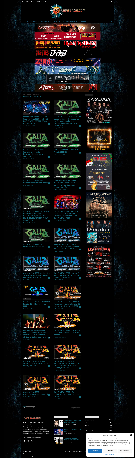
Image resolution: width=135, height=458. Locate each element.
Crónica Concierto (90, 431)
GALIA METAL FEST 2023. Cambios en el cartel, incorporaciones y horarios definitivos (34, 153)
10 (80, 335)
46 (49, 337)
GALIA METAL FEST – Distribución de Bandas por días (36, 393)
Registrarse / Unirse (28, 1)
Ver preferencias (125, 450)
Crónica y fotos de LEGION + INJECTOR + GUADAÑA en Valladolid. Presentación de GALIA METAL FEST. (66, 214)
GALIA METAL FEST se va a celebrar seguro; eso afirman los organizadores (35, 363)
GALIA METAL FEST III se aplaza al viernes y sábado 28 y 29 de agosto (67, 332)
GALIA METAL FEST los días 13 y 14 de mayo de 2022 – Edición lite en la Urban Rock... (36, 275)
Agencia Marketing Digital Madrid (32, 456)
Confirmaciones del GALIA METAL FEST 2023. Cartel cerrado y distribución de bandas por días (65, 183)
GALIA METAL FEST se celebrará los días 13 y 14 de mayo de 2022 (36, 304)
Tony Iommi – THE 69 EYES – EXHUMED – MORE (72, 421)
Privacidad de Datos (77, 451)
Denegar (110, 450)
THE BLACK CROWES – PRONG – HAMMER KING (71, 439)
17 (49, 124)
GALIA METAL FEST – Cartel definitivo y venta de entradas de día (66, 394)
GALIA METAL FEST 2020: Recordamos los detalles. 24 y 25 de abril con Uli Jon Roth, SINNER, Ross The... (66, 364)
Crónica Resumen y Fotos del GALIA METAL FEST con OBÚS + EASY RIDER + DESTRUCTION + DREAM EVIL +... (36, 120)
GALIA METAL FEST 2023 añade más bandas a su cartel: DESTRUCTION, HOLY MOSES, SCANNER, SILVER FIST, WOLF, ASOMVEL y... (36, 215)
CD (85, 428)
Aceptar (95, 450)
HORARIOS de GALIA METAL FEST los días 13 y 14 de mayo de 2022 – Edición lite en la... (66, 246)
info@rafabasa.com (35, 437)
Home (26, 21)
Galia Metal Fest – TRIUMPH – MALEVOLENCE (66, 151)
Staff (44, 1)
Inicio (24, 94)
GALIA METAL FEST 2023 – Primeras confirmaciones (34, 245)
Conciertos (46, 21)
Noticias (35, 21)
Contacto (39, 1)
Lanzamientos (72, 21)
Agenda (83, 21)
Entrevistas (59, 21)
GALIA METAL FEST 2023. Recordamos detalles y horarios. (36, 181)
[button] (131, 435)
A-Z (86, 423)
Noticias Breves (58, 114)
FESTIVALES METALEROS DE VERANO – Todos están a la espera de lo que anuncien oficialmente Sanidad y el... (34, 333)
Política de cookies (109, 454)
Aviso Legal (67, 451)
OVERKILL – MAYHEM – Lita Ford (72, 430)
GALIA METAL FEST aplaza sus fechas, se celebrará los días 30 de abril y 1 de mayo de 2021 (67, 304)
